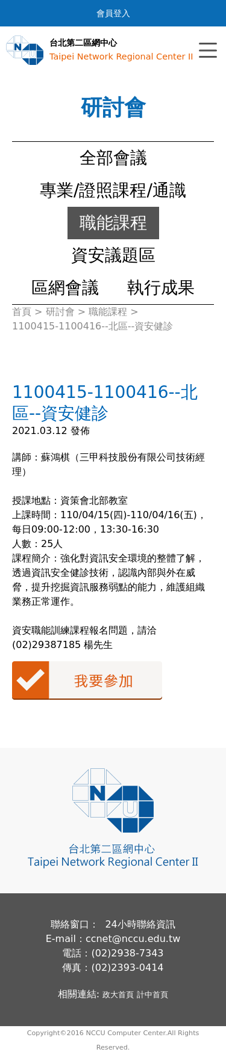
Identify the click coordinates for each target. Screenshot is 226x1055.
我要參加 (87, 680)
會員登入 (113, 13)
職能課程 (113, 223)
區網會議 (65, 288)
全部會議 (113, 158)
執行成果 (161, 288)
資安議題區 (113, 255)
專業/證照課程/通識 (113, 190)
